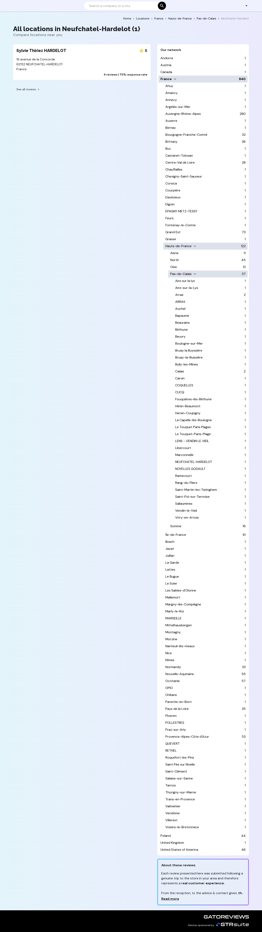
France (158, 18)
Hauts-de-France (180, 18)
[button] (244, 6)
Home (127, 18)
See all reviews (28, 89)
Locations (142, 18)
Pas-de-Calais (206, 18)
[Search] (124, 5)
